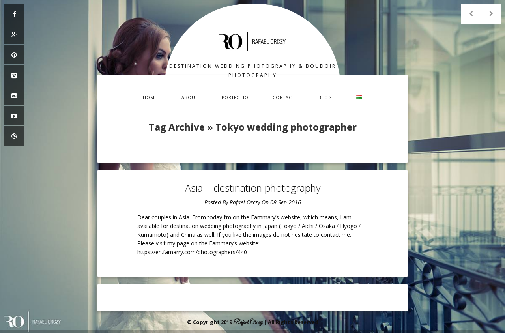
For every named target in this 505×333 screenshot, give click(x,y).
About (189, 97)
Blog (325, 97)
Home (150, 97)
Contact (283, 97)
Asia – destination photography (252, 188)
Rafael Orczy (245, 202)
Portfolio (235, 97)
